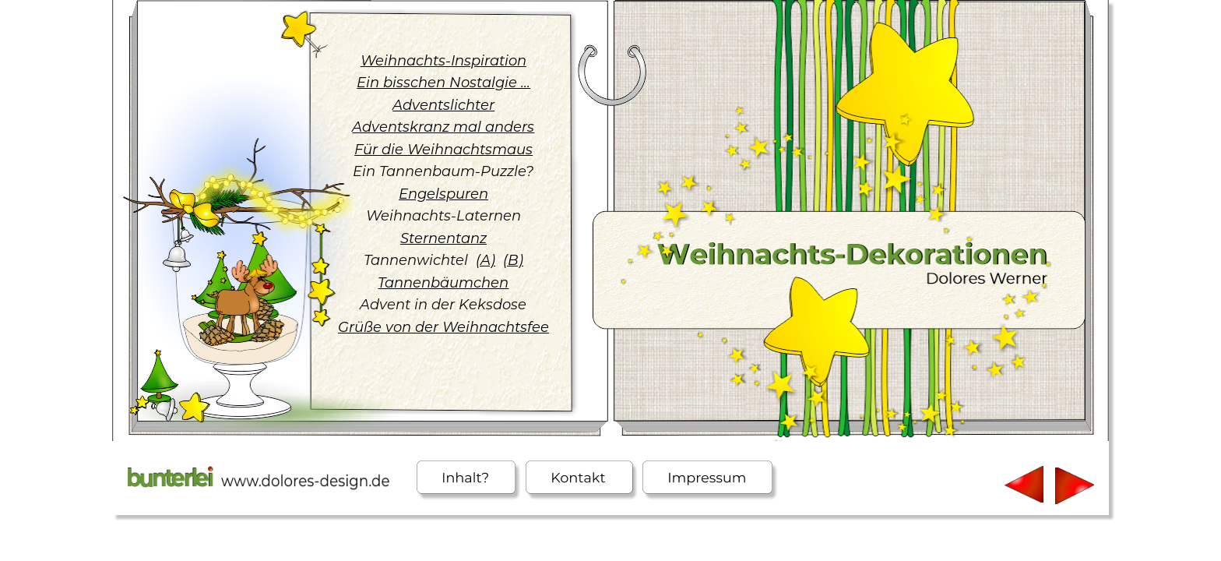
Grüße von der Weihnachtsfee (443, 327)
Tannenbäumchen (443, 282)
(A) (485, 260)
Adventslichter (443, 105)
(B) (513, 260)
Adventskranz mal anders (443, 127)
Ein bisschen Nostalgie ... (443, 82)
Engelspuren (443, 194)
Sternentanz (443, 238)
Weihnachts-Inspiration (443, 60)
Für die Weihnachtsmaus (443, 149)
